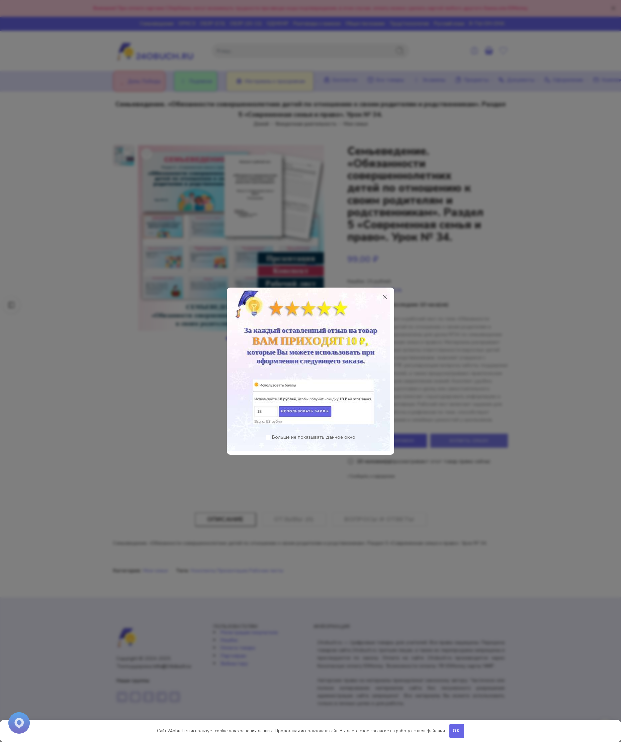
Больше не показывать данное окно (313, 437)
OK (456, 731)
